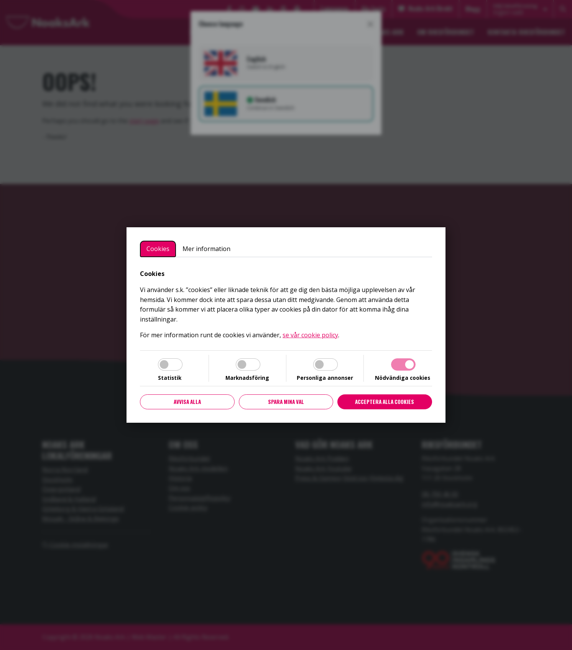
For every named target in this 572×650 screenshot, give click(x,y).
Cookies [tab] (157, 249)
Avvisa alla (187, 401)
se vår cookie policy (310, 335)
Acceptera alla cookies (384, 401)
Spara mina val (286, 401)
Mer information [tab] (206, 249)
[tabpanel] (286, 304)
